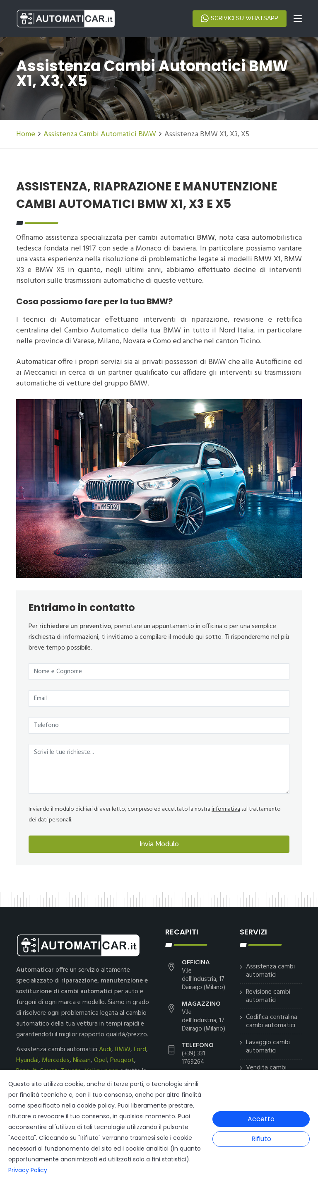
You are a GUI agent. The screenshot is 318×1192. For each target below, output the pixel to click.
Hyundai (27, 1060)
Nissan (82, 1060)
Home (25, 134)
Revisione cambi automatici (268, 996)
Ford (140, 1049)
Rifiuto (261, 1139)
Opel (100, 1060)
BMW (122, 1049)
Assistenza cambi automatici (270, 970)
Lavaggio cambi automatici (268, 1046)
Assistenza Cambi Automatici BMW (99, 134)
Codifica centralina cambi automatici (271, 1021)
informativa (226, 809)
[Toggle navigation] (298, 20)
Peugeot (122, 1060)
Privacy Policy (27, 1170)
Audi (105, 1049)
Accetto (261, 1119)
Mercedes (56, 1060)
